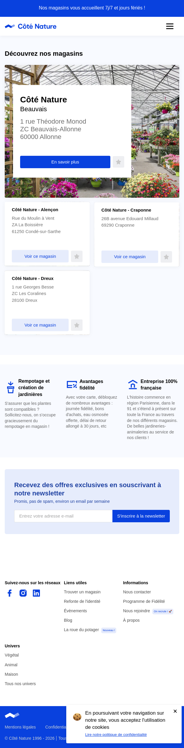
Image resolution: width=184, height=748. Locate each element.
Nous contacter (137, 592)
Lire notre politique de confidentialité (116, 734)
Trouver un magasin (82, 592)
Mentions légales (20, 727)
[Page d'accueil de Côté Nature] (32, 26)
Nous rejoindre (136, 610)
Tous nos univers (20, 683)
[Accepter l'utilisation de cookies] (175, 711)
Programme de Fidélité (144, 601)
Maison (11, 674)
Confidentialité (58, 727)
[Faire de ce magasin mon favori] (118, 162)
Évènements (75, 610)
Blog (68, 620)
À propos (131, 620)
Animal (11, 664)
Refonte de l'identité (82, 601)
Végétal (12, 655)
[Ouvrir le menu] (169, 26)
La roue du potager (81, 629)
